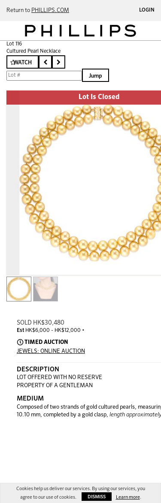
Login (147, 10)
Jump (95, 76)
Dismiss (97, 496)
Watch (22, 63)
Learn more (128, 497)
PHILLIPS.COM (50, 10)
